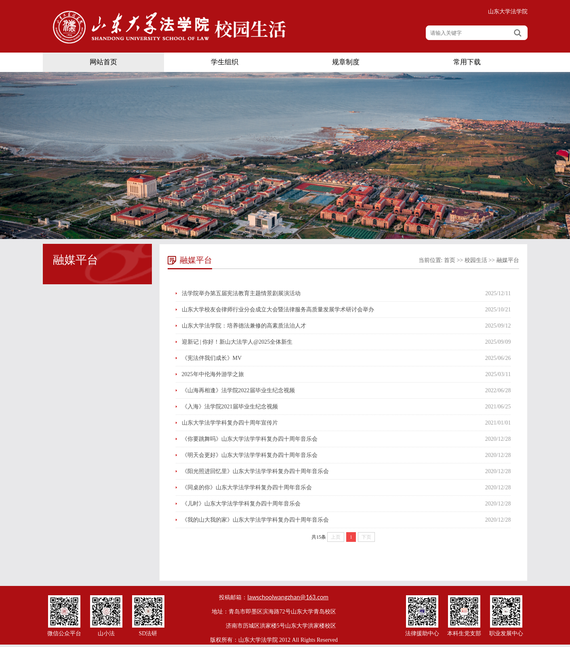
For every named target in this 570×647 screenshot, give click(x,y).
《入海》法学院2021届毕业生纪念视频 (230, 407)
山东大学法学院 (508, 11)
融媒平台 (507, 260)
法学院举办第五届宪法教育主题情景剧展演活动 (241, 293)
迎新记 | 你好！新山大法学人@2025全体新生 (237, 342)
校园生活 (476, 260)
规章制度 (346, 62)
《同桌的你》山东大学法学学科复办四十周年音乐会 (247, 487)
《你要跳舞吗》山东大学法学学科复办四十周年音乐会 (250, 439)
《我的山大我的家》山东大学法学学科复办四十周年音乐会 (255, 520)
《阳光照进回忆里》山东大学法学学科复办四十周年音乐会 (255, 471)
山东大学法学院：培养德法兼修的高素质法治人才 (244, 326)
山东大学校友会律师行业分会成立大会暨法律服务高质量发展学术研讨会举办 (278, 310)
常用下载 (467, 62)
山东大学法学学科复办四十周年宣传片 (230, 423)
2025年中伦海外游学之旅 (213, 374)
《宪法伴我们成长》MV (212, 358)
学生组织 (224, 62)
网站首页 (103, 62)
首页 (449, 260)
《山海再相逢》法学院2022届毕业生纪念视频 (238, 390)
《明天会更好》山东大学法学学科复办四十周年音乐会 (250, 455)
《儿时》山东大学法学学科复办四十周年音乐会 (241, 504)
